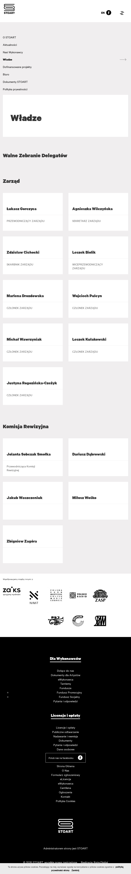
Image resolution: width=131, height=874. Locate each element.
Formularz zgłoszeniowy (65, 775)
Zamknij (75, 870)
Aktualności (10, 45)
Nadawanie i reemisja (65, 736)
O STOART (9, 37)
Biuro (6, 74)
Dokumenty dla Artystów (65, 675)
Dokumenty (65, 740)
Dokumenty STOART (15, 82)
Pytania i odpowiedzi (65, 701)
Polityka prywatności (15, 89)
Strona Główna (65, 766)
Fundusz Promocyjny (69, 692)
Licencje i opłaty (65, 727)
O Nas (65, 770)
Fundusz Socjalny (69, 697)
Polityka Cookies (65, 801)
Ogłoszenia (65, 792)
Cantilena (65, 788)
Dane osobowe (65, 749)
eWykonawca (65, 679)
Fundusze (65, 688)
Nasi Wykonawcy (13, 52)
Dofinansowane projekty (17, 67)
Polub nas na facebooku (66, 757)
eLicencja (65, 779)
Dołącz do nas (65, 670)
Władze (7, 59)
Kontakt (65, 796)
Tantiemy (65, 683)
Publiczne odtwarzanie (65, 732)
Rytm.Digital (101, 862)
